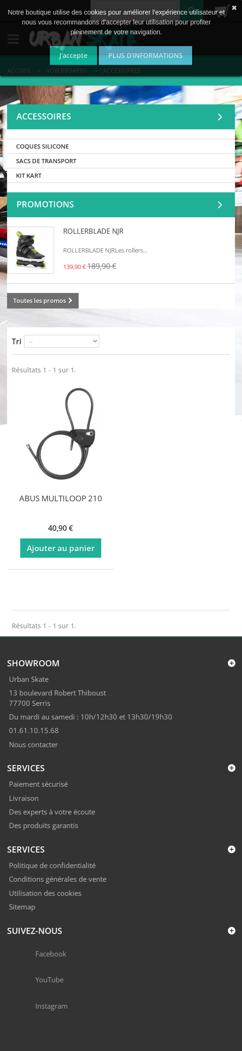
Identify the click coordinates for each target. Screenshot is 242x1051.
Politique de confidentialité (52, 865)
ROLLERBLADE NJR (93, 231)
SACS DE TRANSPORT (46, 161)
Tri (16, 341)
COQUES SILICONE (42, 146)
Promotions (45, 204)
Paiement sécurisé (38, 784)
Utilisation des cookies (45, 893)
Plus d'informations (145, 55)
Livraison (24, 798)
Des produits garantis (43, 825)
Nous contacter (33, 744)
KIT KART (28, 175)
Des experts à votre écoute (52, 811)
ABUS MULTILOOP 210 (60, 498)
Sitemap (22, 906)
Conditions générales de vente (57, 879)
